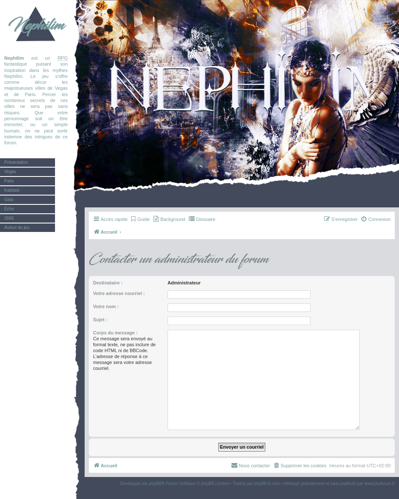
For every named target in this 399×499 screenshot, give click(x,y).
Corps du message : (115, 332)
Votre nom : (105, 306)
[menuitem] (140, 219)
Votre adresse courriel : (119, 293)
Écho (9, 209)
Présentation (16, 162)
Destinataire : (108, 282)
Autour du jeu (17, 227)
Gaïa (9, 199)
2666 (9, 218)
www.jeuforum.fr (379, 483)
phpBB (155, 483)
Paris (9, 181)
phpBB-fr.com (267, 483)
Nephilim (36, 25)
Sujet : (100, 319)
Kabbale (12, 190)
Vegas (10, 171)
